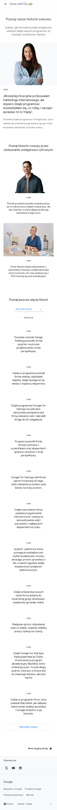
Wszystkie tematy (28, 727)
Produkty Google (33, 789)
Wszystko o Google (12, 789)
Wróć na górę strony (40, 748)
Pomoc (8, 803)
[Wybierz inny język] (34, 804)
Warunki (30, 795)
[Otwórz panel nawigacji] (5, 4)
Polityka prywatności (13, 795)
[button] (28, 308)
